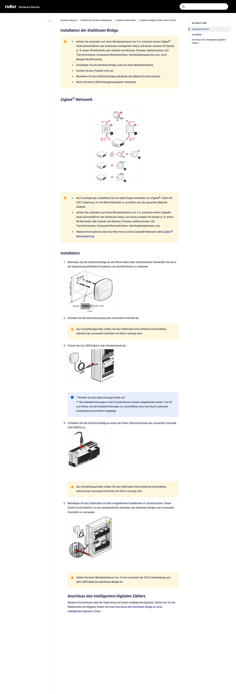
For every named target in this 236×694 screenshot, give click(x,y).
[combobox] (204, 6)
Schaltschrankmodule (126, 20)
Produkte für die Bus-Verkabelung (96, 20)
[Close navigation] (50, 21)
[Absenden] (183, 6)
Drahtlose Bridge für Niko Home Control (158, 20)
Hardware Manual (29, 7)
